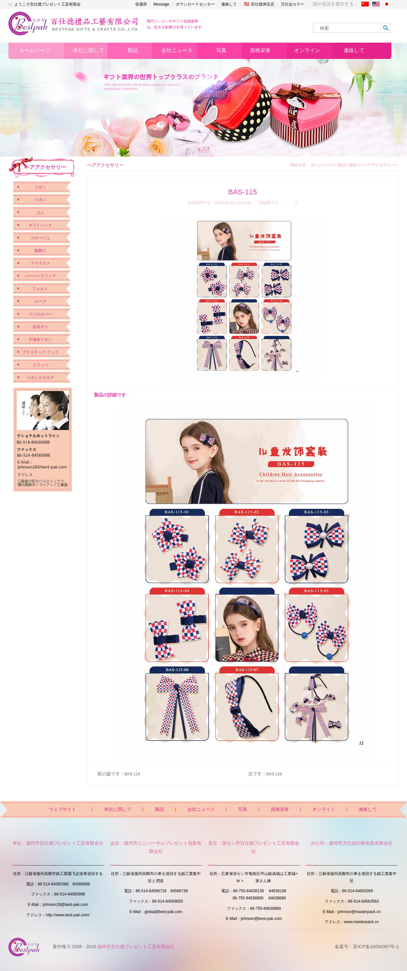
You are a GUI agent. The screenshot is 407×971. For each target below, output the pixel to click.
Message (162, 4)
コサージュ (40, 238)
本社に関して (117, 809)
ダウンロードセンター (195, 4)
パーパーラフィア (40, 276)
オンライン (323, 809)
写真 (242, 809)
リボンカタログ (40, 377)
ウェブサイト (62, 809)
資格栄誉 (280, 809)
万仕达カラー (292, 4)
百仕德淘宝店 (258, 4)
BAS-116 (274, 774)
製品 (343, 165)
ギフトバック (40, 225)
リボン (40, 187)
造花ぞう (40, 327)
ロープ (40, 301)
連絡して (229, 4)
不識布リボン (40, 339)
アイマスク (40, 263)
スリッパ (40, 365)
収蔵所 (141, 4)
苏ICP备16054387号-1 (376, 946)
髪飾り (40, 250)
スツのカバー (40, 314)
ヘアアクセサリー (380, 165)
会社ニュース (201, 809)
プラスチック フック (40, 352)
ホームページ (322, 165)
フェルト (40, 288)
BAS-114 (132, 774)
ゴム (40, 212)
